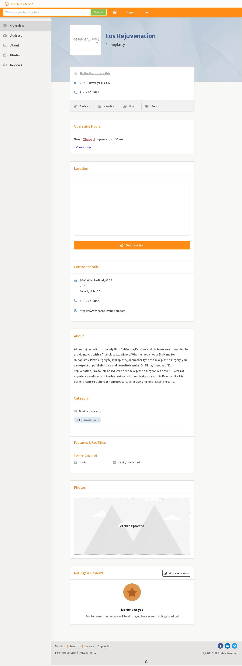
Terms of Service (65, 653)
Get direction (132, 246)
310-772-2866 (90, 92)
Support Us (105, 647)
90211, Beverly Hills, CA (95, 83)
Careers (89, 647)
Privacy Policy (87, 653)
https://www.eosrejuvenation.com (103, 311)
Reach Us (75, 647)
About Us (60, 647)
